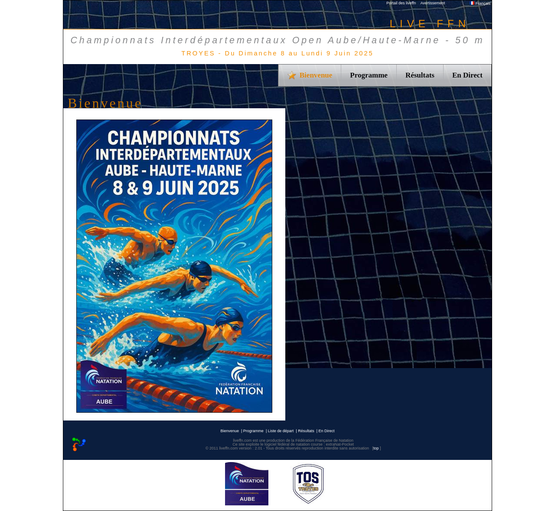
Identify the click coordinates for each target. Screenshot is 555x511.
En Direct (467, 75)
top (376, 448)
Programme (369, 75)
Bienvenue (229, 431)
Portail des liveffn (401, 3)
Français (480, 3)
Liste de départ (281, 431)
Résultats (419, 75)
